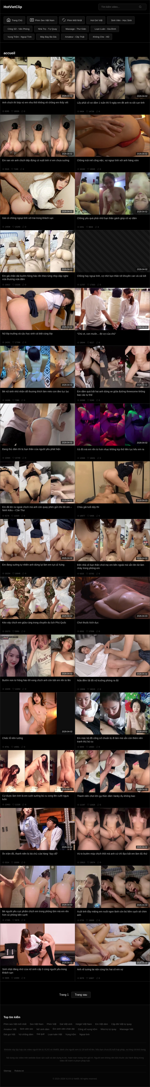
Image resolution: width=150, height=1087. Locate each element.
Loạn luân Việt (55, 1034)
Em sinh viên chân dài (64, 1029)
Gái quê (41, 1034)
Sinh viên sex (26, 1029)
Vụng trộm (70, 1034)
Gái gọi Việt (9, 1034)
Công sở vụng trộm (87, 1029)
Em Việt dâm (101, 1024)
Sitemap (7, 1071)
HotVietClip (13, 7)
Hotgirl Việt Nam (84, 1024)
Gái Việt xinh (66, 1024)
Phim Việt (51, 1024)
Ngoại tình (84, 1034)
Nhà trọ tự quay (108, 1029)
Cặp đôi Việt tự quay (121, 1024)
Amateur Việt (10, 1029)
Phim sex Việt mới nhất (15, 1024)
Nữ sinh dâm (43, 1029)
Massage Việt (126, 1029)
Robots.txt (19, 1071)
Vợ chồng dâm (26, 1034)
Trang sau (81, 994)
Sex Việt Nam (36, 1024)
